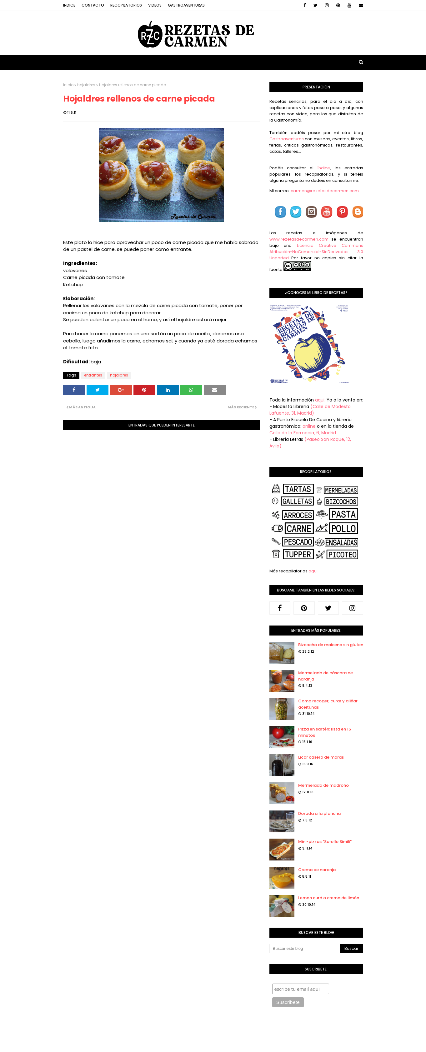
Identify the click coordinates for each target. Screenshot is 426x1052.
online (309, 426)
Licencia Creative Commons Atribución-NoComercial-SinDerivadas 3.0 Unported (316, 251)
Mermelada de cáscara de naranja (325, 676)
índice (323, 168)
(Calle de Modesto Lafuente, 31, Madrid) (310, 409)
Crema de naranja (317, 870)
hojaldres (86, 84)
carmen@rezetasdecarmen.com (324, 191)
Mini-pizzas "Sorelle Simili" (325, 842)
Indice (69, 5)
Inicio (68, 84)
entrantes (93, 375)
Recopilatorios (126, 5)
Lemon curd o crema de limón (328, 898)
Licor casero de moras (321, 757)
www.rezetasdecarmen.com (298, 239)
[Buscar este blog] (304, 948)
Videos (155, 5)
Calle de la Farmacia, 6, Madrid (302, 433)
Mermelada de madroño (323, 785)
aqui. (320, 400)
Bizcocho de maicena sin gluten (330, 645)
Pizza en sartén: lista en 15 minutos (324, 732)
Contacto (93, 5)
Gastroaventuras (186, 5)
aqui (313, 571)
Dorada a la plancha (319, 813)
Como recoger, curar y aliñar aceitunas (328, 704)
